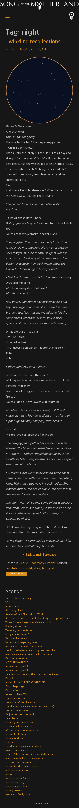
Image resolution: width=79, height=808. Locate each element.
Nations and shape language (21, 642)
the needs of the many (18, 598)
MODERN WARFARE (16, 662)
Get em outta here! (16, 710)
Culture (23, 563)
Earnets (9, 775)
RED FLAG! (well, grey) (17, 795)
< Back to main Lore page (39, 554)
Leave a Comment (16, 574)
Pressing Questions (16, 626)
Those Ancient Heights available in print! (28, 622)
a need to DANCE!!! (16, 694)
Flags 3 (9, 678)
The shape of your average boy (23, 746)
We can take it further (18, 779)
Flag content (12, 690)
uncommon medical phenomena (23, 646)
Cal (44, 49)
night (29, 568)
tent (45, 568)
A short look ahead (16, 734)
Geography (37, 563)
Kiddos (9, 742)
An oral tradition (14, 738)
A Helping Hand (14, 610)
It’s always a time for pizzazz (21, 730)
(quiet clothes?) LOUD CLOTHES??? (25, 682)
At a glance (11, 718)
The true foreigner (15, 698)
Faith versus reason (16, 658)
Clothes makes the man (18, 726)
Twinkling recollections (33, 42)
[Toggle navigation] (7, 16)
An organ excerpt (15, 791)
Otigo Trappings (14, 686)
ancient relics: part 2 (16, 666)
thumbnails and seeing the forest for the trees (31, 674)
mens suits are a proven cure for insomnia (28, 654)
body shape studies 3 (17, 634)
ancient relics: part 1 (16, 670)
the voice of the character (20, 702)
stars (37, 568)
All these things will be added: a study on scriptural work (37, 618)
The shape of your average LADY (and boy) (29, 706)
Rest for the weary (16, 638)
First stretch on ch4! (16, 750)
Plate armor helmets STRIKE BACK (24, 758)
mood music (12, 606)
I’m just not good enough (20, 714)
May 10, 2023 (28, 49)
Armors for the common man (21, 766)
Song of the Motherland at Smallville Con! (29, 754)
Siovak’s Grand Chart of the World (24, 614)
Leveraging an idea (16, 787)
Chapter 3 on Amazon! (18, 762)
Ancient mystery (14, 783)
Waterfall (10, 602)
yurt (51, 568)
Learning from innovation (19, 722)
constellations (15, 568)
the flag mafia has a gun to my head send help (31, 650)
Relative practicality (17, 770)
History (50, 563)
